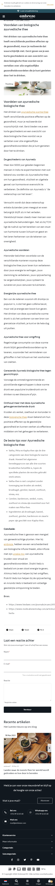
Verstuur (27, 709)
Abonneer (45, 800)
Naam (7, 652)
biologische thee (18, 417)
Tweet (25, 630)
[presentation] (49, 748)
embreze (8, 544)
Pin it (40, 630)
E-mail (7, 664)
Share (9, 630)
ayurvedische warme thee (34, 112)
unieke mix (19, 554)
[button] (4, 16)
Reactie (7, 680)
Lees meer (50, 5)
